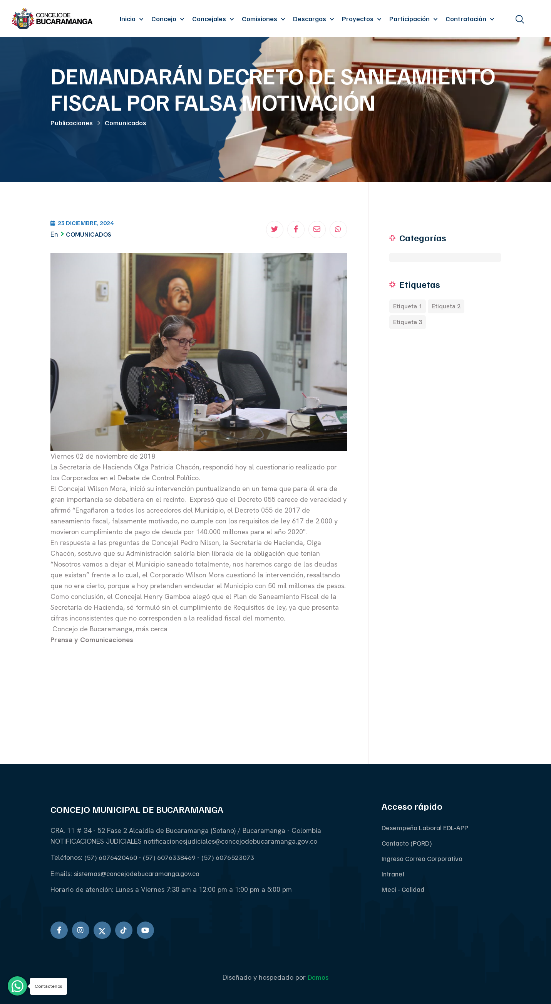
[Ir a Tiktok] (123, 930)
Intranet (393, 873)
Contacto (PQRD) (407, 843)
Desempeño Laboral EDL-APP (425, 827)
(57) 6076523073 (227, 857)
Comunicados (125, 122)
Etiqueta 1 (407, 306)
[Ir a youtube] (145, 930)
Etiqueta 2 (446, 306)
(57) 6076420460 (111, 857)
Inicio (128, 18)
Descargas (309, 18)
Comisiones (259, 18)
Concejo (163, 18)
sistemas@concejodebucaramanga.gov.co (136, 873)
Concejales (209, 18)
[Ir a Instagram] (80, 930)
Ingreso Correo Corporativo (422, 858)
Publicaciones (71, 122)
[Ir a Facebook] (59, 930)
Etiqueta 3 (407, 322)
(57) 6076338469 (170, 857)
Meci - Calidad (403, 889)
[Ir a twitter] (102, 930)
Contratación (465, 18)
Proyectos (357, 18)
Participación (409, 18)
